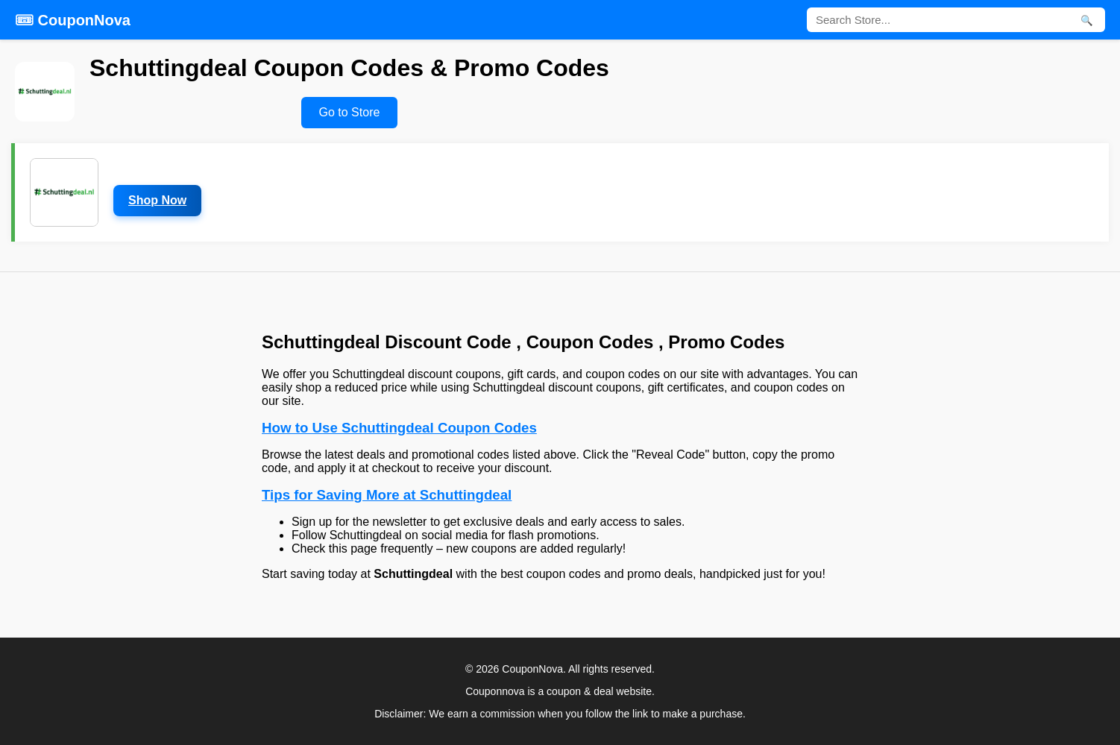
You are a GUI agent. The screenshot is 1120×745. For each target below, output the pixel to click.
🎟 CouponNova (72, 20)
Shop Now (157, 200)
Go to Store (349, 112)
